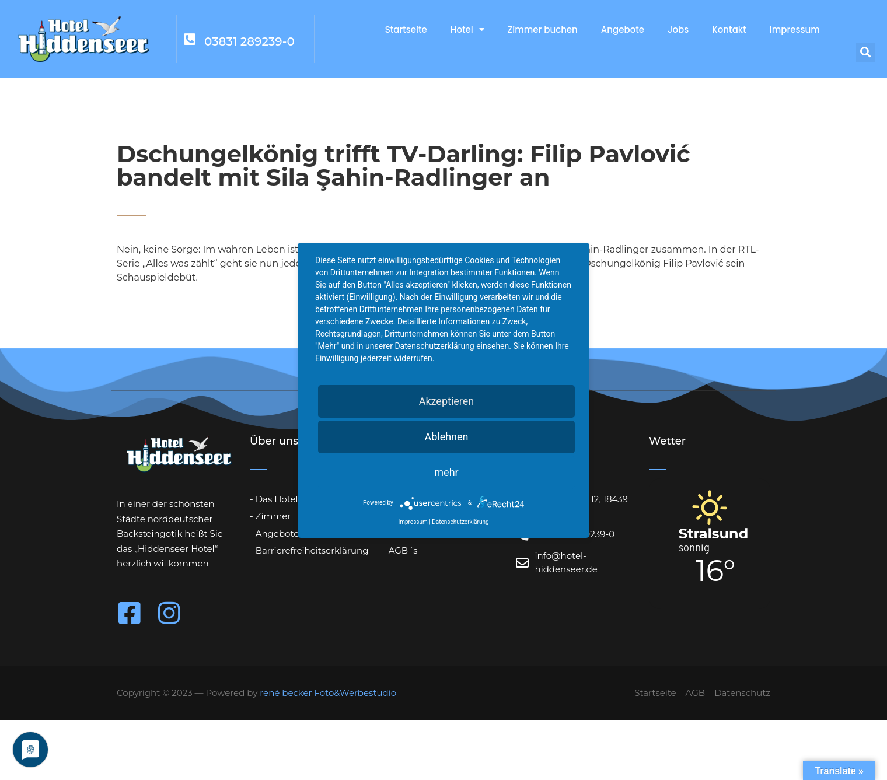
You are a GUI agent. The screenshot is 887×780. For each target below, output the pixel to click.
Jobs (678, 29)
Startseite (406, 29)
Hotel (467, 29)
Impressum (795, 29)
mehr (446, 472)
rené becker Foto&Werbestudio (328, 692)
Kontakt (729, 29)
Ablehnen (446, 437)
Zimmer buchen (543, 29)
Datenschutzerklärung (460, 522)
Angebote (622, 29)
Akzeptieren (446, 401)
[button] (865, 52)
